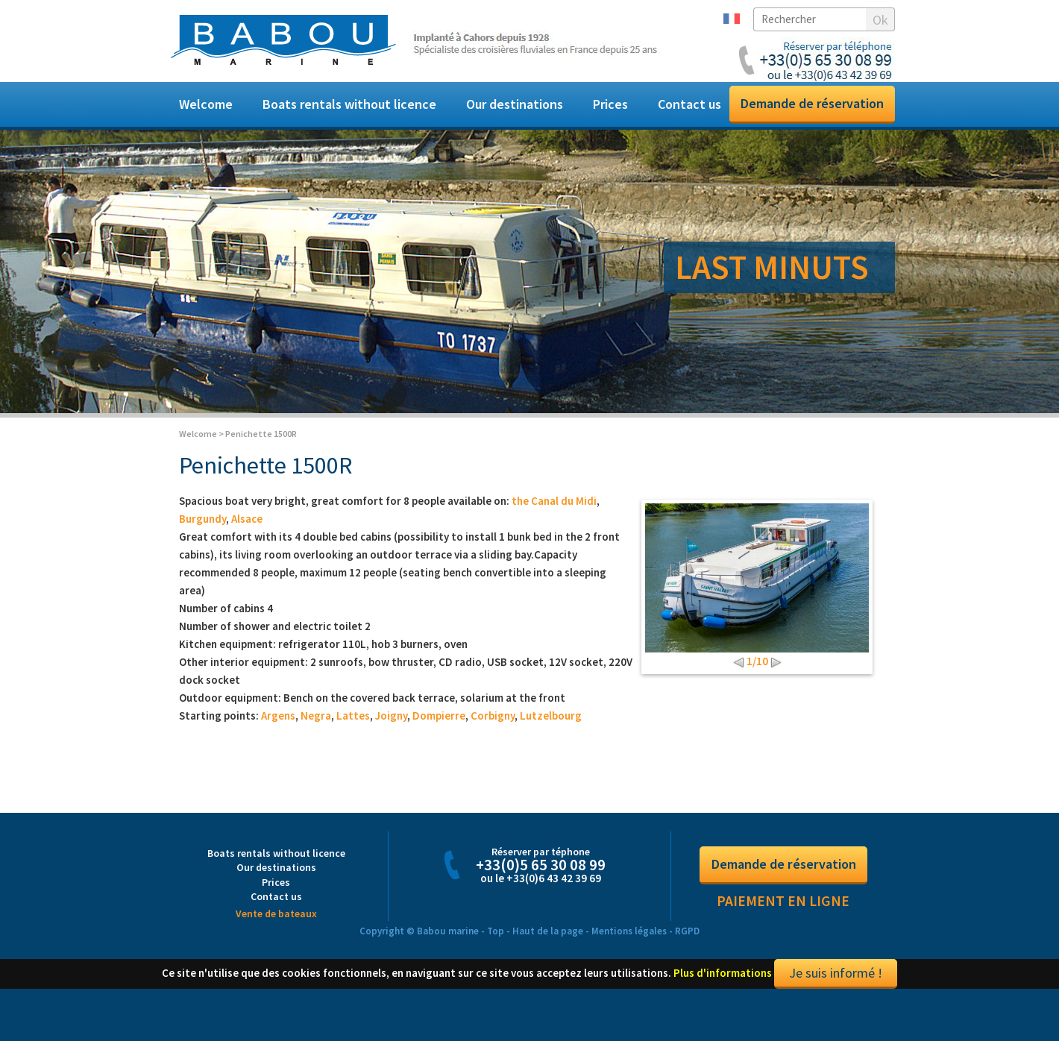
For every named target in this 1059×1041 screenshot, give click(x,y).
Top (495, 948)
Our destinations (514, 104)
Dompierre (438, 732)
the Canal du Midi (554, 517)
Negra (316, 732)
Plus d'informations (722, 989)
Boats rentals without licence (349, 104)
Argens (278, 732)
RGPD (687, 948)
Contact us (689, 104)
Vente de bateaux (276, 930)
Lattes (353, 732)
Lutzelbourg (551, 732)
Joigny (391, 732)
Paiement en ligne (783, 917)
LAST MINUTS (772, 267)
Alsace (247, 535)
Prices (610, 104)
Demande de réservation (812, 103)
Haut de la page (547, 948)
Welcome (206, 104)
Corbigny (493, 732)
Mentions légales (629, 948)
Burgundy (202, 535)
